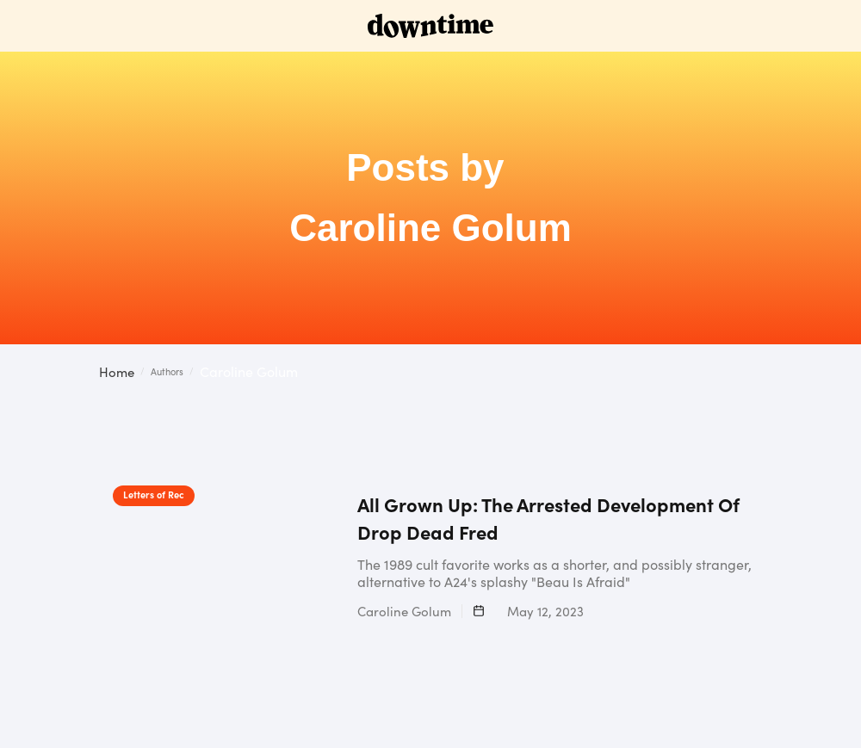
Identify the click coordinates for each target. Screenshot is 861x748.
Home (116, 372)
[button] (844, 374)
